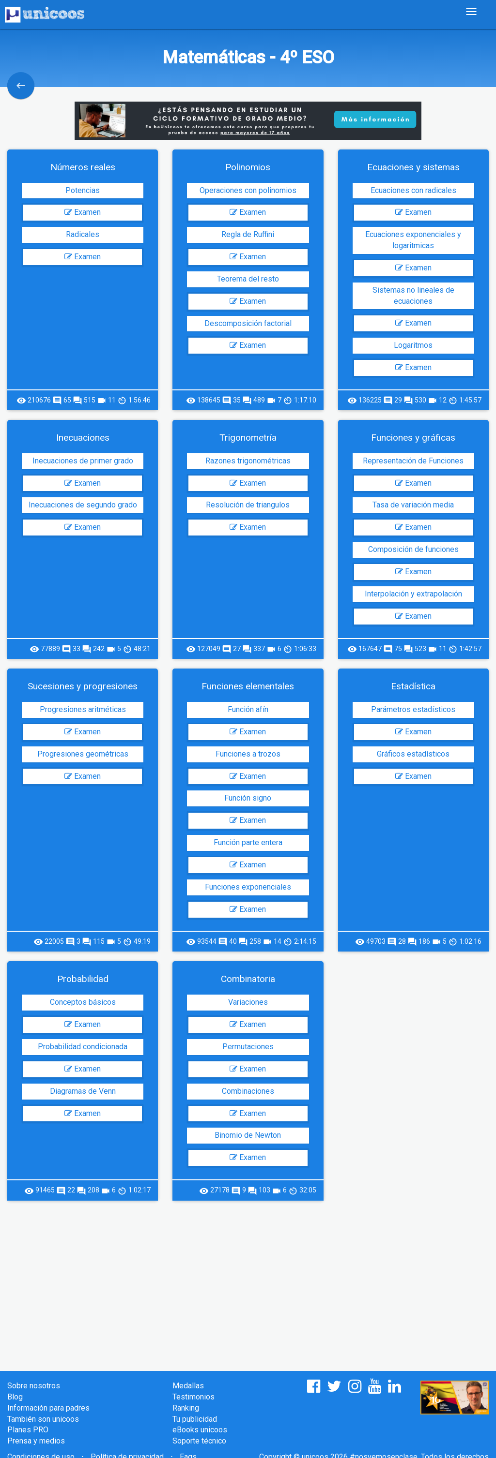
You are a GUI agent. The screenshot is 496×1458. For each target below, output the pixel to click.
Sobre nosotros (33, 1385)
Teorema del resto (248, 278)
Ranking (185, 1408)
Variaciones (248, 1002)
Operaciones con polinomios (248, 190)
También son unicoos (43, 1419)
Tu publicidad (194, 1419)
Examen (82, 212)
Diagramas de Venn (83, 1091)
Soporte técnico (199, 1440)
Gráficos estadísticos (413, 754)
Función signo (247, 798)
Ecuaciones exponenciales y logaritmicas (413, 240)
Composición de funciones (413, 549)
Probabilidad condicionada (82, 1046)
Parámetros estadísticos (413, 709)
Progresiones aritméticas (83, 709)
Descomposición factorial (248, 323)
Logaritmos (413, 345)
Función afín (248, 709)
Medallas (188, 1385)
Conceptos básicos (83, 1002)
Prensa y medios (36, 1440)
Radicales (82, 234)
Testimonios (193, 1396)
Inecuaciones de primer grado (82, 460)
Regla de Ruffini (247, 234)
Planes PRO (27, 1429)
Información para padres (48, 1408)
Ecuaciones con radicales (413, 190)
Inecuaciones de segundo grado (83, 504)
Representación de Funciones (413, 460)
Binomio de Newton (248, 1135)
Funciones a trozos (248, 754)
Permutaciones (248, 1046)
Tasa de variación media (413, 504)
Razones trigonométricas (248, 460)
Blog (15, 1396)
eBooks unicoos (199, 1429)
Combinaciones (248, 1091)
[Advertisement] (248, 1278)
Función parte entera (248, 842)
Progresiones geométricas (82, 754)
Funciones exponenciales (248, 887)
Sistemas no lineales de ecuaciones (413, 295)
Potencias (82, 190)
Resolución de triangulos (248, 504)
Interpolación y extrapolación (413, 593)
